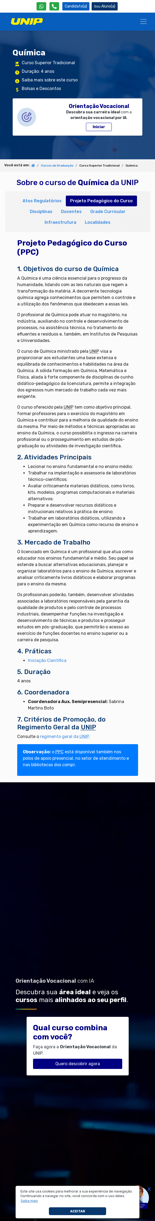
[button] (29, 1201)
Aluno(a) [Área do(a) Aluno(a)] (104, 6)
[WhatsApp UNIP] (41, 6)
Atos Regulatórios (42, 200)
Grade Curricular (107, 211)
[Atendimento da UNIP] (54, 6)
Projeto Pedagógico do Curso (101, 200)
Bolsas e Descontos (41, 88)
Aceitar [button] (77, 1211)
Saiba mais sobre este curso (50, 79)
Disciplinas (41, 211)
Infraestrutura (60, 222)
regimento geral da (64, 736)
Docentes (71, 211)
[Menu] (143, 21)
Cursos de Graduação (57, 165)
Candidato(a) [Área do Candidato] (76, 6)
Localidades (97, 222)
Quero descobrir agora (77, 1063)
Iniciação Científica (47, 660)
